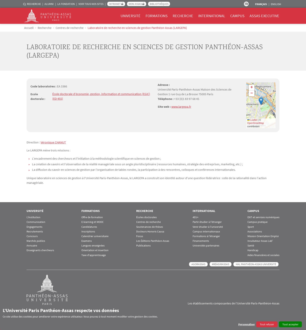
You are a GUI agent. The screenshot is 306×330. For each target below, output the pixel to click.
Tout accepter (290, 324)
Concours (32, 236)
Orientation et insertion (95, 250)
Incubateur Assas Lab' (260, 240)
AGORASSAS (198, 264)
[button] (261, 101)
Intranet (115, 4)
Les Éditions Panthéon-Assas (152, 240)
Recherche (34, 4)
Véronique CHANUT (53, 142)
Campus (237, 15)
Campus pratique (257, 222)
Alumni (49, 4)
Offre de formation (92, 217)
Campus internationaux (206, 231)
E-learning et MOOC (92, 222)
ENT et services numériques (263, 217)
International (211, 15)
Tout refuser (267, 324)
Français (261, 4)
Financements (201, 240)
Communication (36, 222)
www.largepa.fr (181, 107)
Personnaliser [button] (246, 324)
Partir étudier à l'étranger (207, 222)
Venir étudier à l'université (208, 226)
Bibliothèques (159, 4)
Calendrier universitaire (95, 236)
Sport (250, 226)
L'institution (33, 217)
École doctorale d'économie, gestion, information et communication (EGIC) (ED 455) (101, 96)
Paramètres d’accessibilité (246, 4)
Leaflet (252, 120)
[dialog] (153, 317)
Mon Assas (135, 4)
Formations (157, 15)
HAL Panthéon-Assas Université (256, 264)
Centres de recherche (70, 28)
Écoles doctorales (146, 217)
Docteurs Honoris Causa (150, 231)
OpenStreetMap (255, 123)
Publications (143, 245)
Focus (139, 236)
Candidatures (89, 226)
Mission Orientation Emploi (263, 236)
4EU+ (195, 217)
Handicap (252, 250)
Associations (254, 231)
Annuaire (32, 245)
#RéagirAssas (220, 264)
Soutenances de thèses (149, 226)
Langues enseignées (93, 245)
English (276, 4)
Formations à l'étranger (206, 236)
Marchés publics (36, 240)
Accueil (29, 28)
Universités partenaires (206, 245)
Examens (86, 240)
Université (131, 15)
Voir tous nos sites (90, 4)
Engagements (34, 226)
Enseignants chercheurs (40, 250)
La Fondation (66, 4)
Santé (250, 245)
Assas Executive (264, 15)
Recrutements (35, 231)
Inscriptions (88, 231)
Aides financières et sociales (263, 255)
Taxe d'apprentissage (93, 255)
